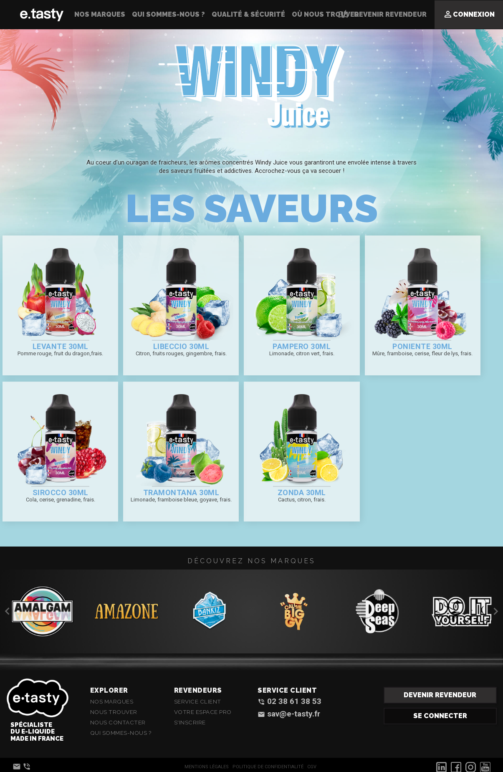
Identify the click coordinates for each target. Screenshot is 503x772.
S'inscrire (190, 722)
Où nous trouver (325, 14)
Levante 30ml (60, 346)
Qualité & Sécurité (248, 14)
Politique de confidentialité (268, 766)
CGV (311, 766)
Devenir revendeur (440, 695)
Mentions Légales (207, 766)
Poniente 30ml (422, 346)
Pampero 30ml (302, 346)
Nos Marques (99, 14)
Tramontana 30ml (181, 492)
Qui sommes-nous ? (168, 14)
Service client (197, 701)
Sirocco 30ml (60, 492)
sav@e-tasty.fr (289, 714)
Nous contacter (118, 722)
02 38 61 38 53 (289, 701)
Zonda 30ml (302, 492)
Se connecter (440, 716)
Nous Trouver (113, 712)
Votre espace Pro (203, 712)
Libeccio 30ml (181, 346)
